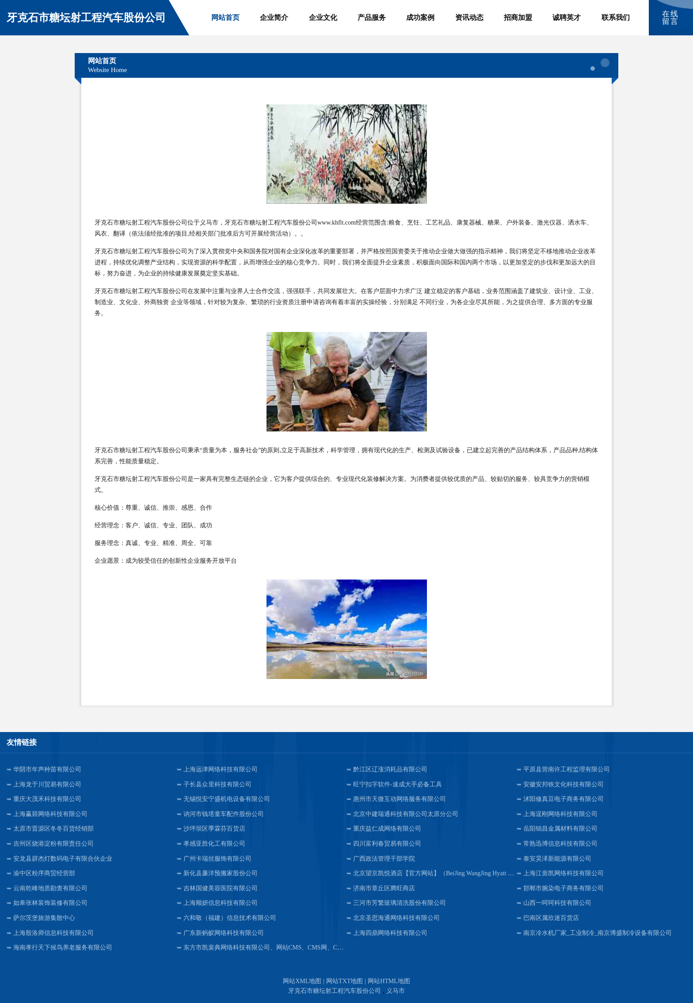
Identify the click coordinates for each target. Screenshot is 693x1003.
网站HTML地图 (389, 981)
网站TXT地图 (344, 981)
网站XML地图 (302, 981)
